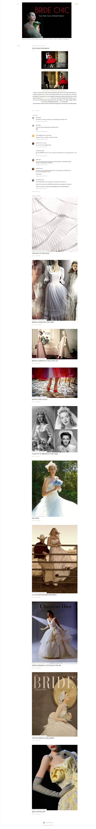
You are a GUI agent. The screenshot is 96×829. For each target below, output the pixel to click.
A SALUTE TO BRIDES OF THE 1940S (45, 454)
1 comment (37, 456)
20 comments (38, 667)
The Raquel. (38, 179)
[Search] (77, 4)
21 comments (37, 740)
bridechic (38, 168)
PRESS (55, 39)
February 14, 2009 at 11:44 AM (41, 139)
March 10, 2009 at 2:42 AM (41, 188)
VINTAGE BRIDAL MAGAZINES (43, 738)
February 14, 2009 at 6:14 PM (41, 146)
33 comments (37, 401)
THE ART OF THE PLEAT (41, 253)
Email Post (37, 110)
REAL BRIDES (42, 39)
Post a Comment (36, 191)
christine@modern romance (42, 135)
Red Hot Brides (46, 98)
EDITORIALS (50, 39)
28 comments (38, 597)
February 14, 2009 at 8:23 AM (41, 131)
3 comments (37, 363)
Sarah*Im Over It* (40, 143)
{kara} (37, 117)
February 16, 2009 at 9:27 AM (41, 155)
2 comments (37, 255)
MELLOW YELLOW (38, 812)
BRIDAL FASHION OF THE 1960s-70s (45, 361)
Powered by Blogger (48, 822)
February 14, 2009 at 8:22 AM (41, 121)
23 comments (37, 814)
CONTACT (60, 39)
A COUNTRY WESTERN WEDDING (44, 595)
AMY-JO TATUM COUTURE (32, 39)
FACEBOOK (66, 39)
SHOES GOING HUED (39, 399)
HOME (23, 39)
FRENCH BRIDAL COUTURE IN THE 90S (46, 665)
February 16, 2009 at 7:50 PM (41, 164)
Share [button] (18, 45)
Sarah (37, 159)
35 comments (37, 520)
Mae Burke (52, 825)
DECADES (35, 518)
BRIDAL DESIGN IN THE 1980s (43, 322)
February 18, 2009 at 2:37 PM (41, 176)
